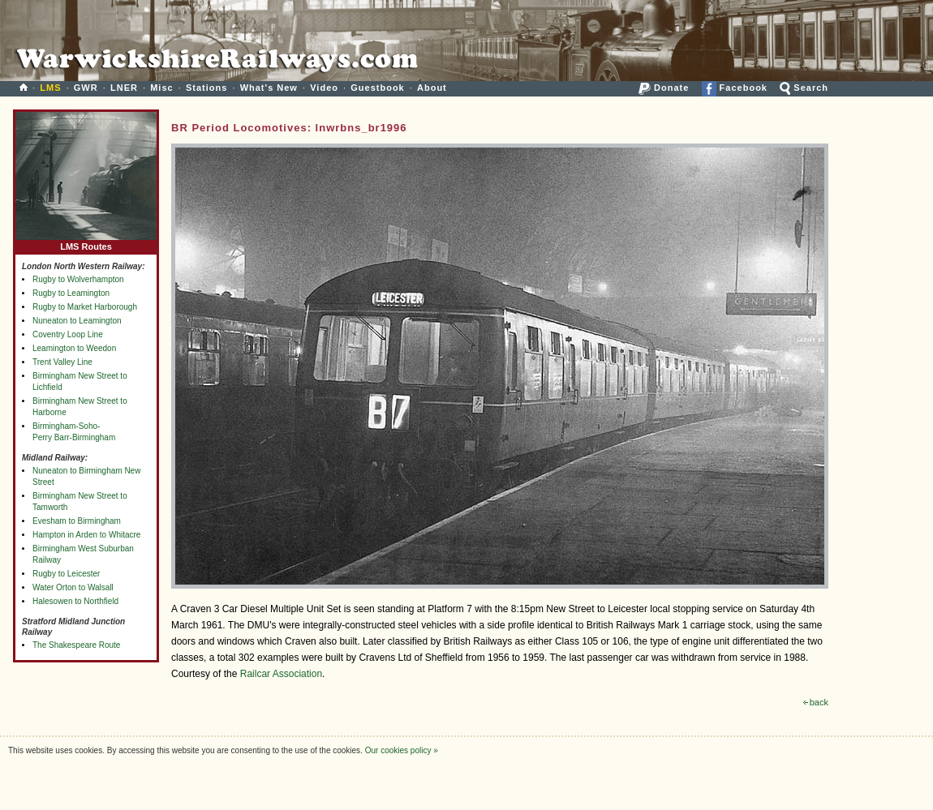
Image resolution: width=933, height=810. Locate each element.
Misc (161, 87)
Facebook (734, 87)
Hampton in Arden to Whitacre (86, 534)
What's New (269, 87)
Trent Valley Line (62, 362)
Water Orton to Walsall (73, 587)
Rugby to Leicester (66, 573)
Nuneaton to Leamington (77, 320)
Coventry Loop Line (67, 334)
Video (324, 87)
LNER (124, 87)
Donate (663, 87)
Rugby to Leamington (71, 293)
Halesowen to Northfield (75, 601)
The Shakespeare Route (76, 645)
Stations (206, 87)
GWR (86, 87)
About (432, 87)
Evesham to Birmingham (76, 520)
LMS (50, 87)
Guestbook (377, 87)
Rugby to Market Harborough (84, 306)
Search (804, 87)
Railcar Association (281, 673)
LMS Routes (86, 242)
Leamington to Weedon (74, 348)
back (815, 702)
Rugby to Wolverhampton (78, 279)
